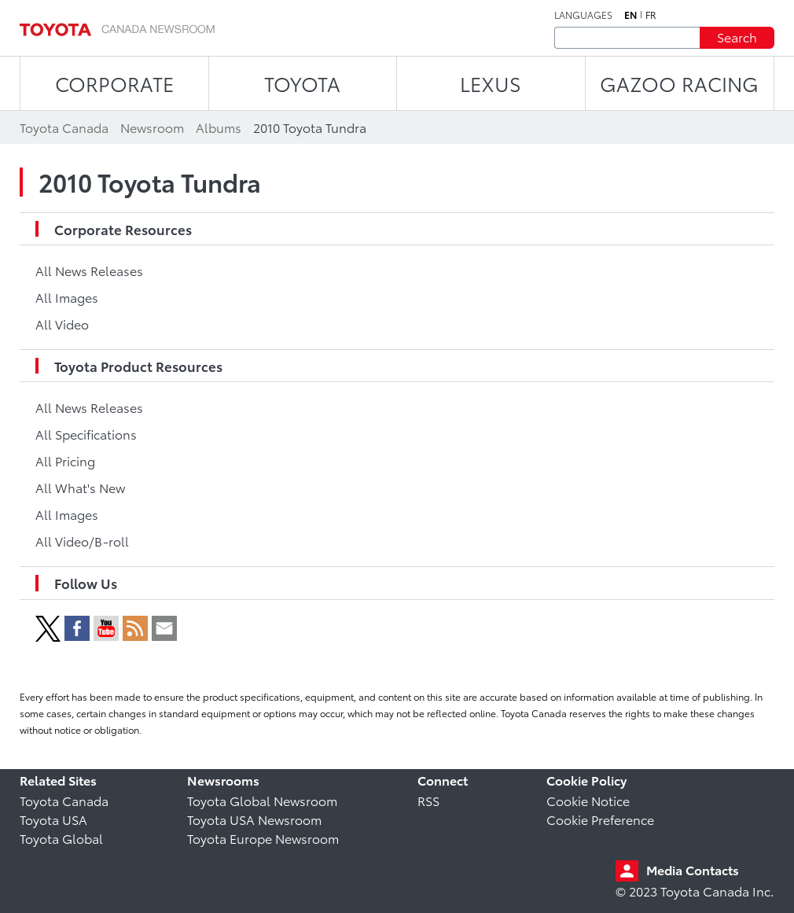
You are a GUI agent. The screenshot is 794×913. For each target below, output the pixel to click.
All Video (62, 324)
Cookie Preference (600, 819)
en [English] (630, 15)
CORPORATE (114, 83)
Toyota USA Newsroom (254, 819)
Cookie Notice (588, 800)
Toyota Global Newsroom (262, 800)
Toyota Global (61, 838)
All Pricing (65, 460)
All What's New (80, 487)
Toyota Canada (64, 800)
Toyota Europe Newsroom (263, 838)
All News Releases (89, 270)
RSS (428, 800)
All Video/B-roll (82, 541)
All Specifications (86, 434)
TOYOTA (302, 83)
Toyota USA (53, 819)
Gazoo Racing (679, 83)
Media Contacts (692, 869)
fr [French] (650, 15)
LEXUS (490, 83)
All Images (66, 297)
